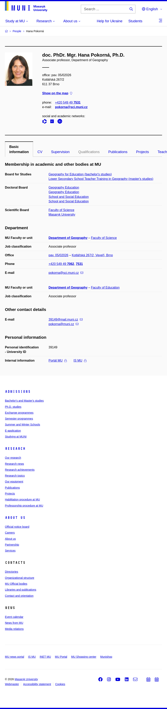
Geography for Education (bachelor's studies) (80, 174)
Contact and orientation (19, 595)
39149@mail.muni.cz (66, 319)
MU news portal (14, 656)
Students (135, 21)
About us (15, 517)
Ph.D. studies (13, 406)
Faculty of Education (105, 287)
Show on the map (57, 93)
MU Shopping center (83, 656)
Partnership (12, 544)
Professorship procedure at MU (24, 505)
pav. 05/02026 (58, 255)
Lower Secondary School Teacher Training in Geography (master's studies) (101, 179)
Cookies (60, 684)
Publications (117, 152)
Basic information (19, 149)
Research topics (15, 475)
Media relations (14, 628)
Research (15, 448)
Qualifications (89, 152)
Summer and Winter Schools (22, 424)
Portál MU (58, 360)
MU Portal (61, 656)
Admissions (18, 391)
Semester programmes (19, 418)
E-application (13, 430)
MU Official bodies (16, 583)
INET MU (45, 656)
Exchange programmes (19, 412)
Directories (11, 571)
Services (10, 550)
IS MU (80, 360)
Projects (142, 152)
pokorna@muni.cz (63, 324)
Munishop (106, 656)
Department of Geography (68, 237)
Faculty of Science (61, 210)
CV (39, 152)
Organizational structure (19, 577)
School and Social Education (69, 196)
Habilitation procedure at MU (22, 499)
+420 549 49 (67, 102)
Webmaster (12, 684)
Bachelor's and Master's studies (24, 400)
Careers (10, 532)
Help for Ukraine (109, 21)
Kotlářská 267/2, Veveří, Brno (92, 255)
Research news (14, 463)
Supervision (60, 152)
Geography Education (64, 187)
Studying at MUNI (16, 436)
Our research (13, 457)
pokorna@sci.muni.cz (71, 107)
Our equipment (14, 481)
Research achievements (20, 469)
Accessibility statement (37, 684)
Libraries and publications (20, 589)
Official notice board (17, 526)
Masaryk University (62, 214)
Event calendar (14, 616)
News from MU (14, 622)
